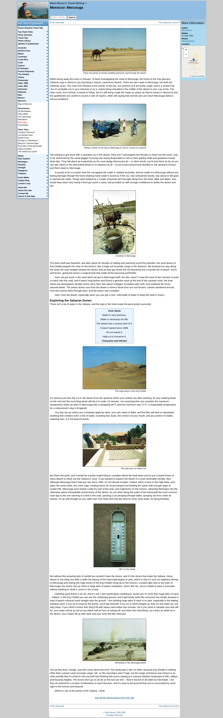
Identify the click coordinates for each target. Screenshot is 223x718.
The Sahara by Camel (168, 23)
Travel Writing (68, 3)
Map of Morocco (25, 104)
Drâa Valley (23, 114)
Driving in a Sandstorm (28, 140)
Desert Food (23, 138)
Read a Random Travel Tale (30, 28)
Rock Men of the (30, 146)
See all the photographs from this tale (114, 697)
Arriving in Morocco (26, 132)
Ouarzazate (23, 125)
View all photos (188, 41)
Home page (33, 10)
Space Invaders (25, 149)
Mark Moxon (187, 30)
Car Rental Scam (25, 135)
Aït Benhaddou (24, 111)
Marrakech (22, 119)
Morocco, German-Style (28, 143)
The (58, 23)
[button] (194, 60)
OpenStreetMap (198, 76)
